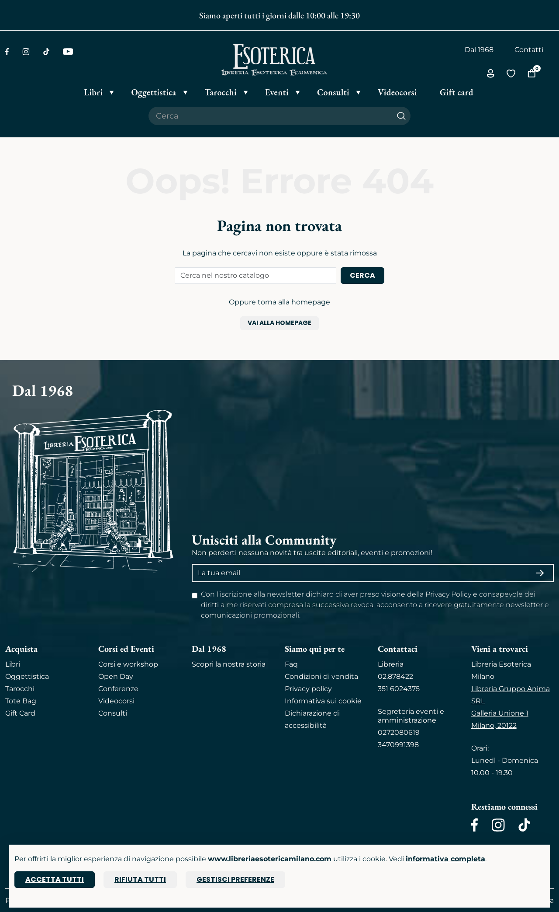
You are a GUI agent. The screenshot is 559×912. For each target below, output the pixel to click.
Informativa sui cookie (323, 701)
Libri (12, 664)
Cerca (362, 275)
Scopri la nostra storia (229, 664)
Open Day (115, 676)
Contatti (528, 49)
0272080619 (399, 732)
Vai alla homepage (279, 322)
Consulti (112, 713)
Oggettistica (27, 676)
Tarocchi (20, 689)
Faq (291, 664)
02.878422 (395, 676)
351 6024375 (399, 689)
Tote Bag (20, 701)
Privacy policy (308, 689)
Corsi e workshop (128, 664)
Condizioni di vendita (321, 676)
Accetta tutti (54, 879)
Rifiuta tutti (140, 879)
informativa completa (445, 859)
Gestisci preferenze (235, 879)
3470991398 (398, 745)
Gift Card (20, 713)
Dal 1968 (479, 49)
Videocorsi (116, 701)
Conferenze (118, 689)
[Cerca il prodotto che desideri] (270, 116)
